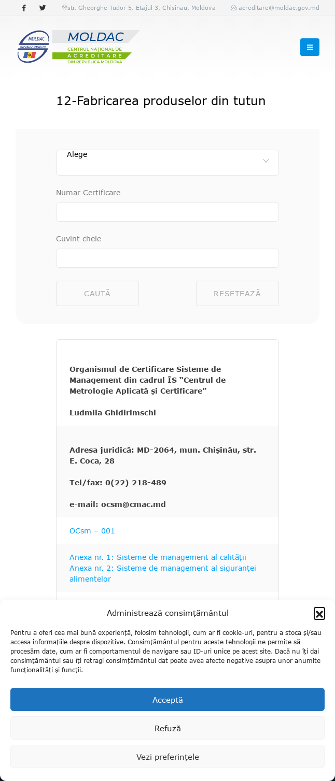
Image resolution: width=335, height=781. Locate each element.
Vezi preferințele (167, 756)
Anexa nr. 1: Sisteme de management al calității (157, 557)
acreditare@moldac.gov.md (279, 7)
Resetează (237, 293)
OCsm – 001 (92, 530)
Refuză (168, 728)
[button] (319, 613)
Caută (97, 293)
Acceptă (167, 699)
